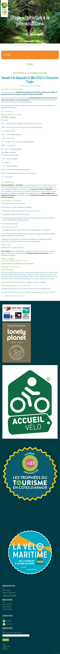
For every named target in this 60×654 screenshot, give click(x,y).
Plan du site (5, 648)
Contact (4, 647)
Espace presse (6, 606)
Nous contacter (7, 604)
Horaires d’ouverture (9, 593)
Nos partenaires (7, 609)
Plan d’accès (6, 590)
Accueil (17, 45)
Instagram (7, 624)
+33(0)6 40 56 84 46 (9, 596)
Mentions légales (6, 646)
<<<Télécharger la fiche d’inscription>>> (13, 296)
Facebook (7, 621)
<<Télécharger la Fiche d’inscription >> (30, 86)
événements (23, 45)
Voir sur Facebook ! (7, 111)
